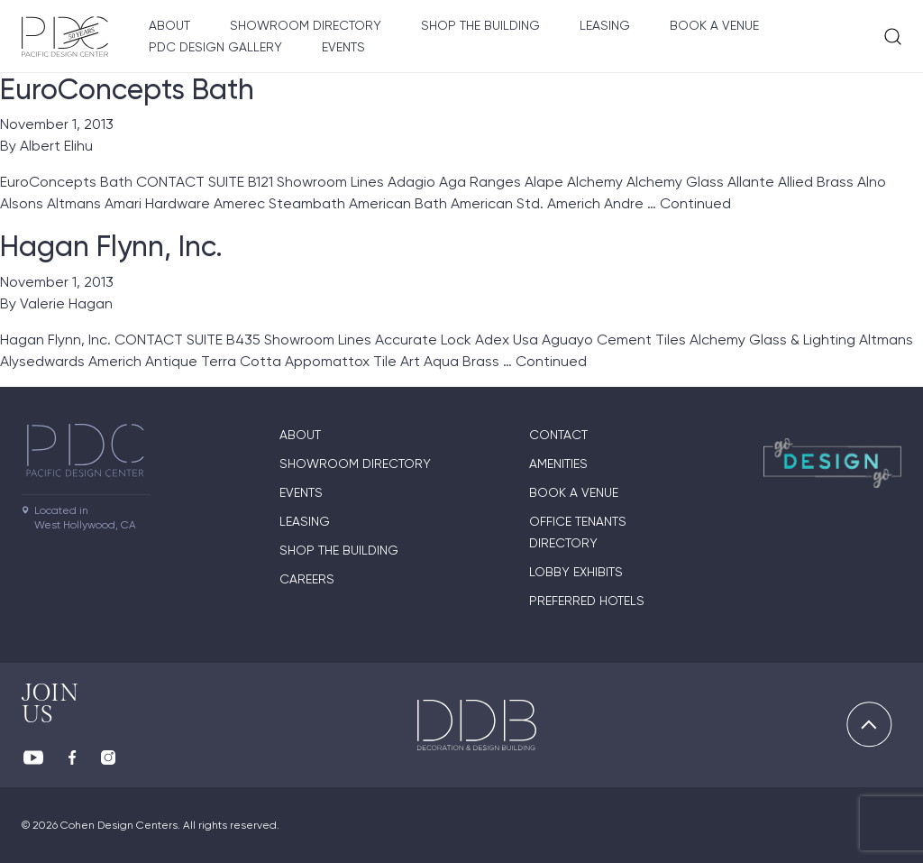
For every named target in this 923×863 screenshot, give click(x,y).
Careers (306, 579)
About (169, 25)
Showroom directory (305, 25)
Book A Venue (714, 25)
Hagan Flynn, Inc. (111, 246)
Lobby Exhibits (576, 572)
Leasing (605, 25)
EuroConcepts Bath (127, 89)
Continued (695, 203)
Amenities (558, 463)
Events (343, 47)
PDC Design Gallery (215, 47)
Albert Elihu (56, 145)
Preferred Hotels (586, 600)
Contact (558, 434)
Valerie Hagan (66, 303)
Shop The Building (480, 25)
